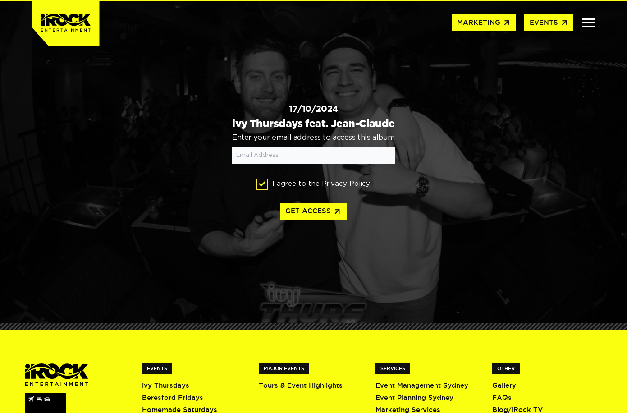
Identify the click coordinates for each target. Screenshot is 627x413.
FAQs (502, 397)
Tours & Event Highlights (301, 385)
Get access (313, 212)
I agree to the (313, 184)
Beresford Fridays (172, 397)
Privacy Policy (346, 183)
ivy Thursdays (165, 385)
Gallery (504, 385)
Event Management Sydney (421, 385)
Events (549, 23)
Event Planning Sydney (414, 397)
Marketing (484, 23)
